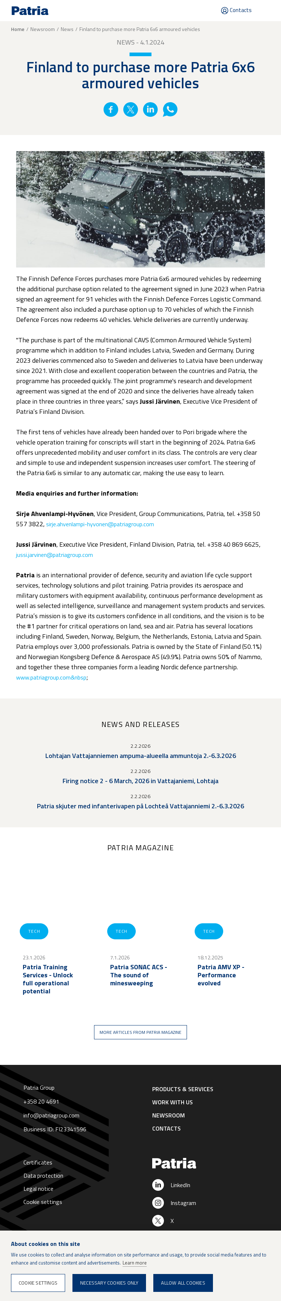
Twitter (130, 109)
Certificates (37, 1162)
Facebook (111, 109)
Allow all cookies (183, 1282)
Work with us (172, 1102)
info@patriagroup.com (51, 1115)
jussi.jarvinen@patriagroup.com (54, 554)
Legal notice (38, 1188)
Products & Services (182, 1089)
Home (18, 29)
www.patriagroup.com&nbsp (51, 677)
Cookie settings (42, 1201)
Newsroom (42, 29)
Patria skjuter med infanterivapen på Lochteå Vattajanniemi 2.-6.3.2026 (140, 806)
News (67, 29)
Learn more (135, 1262)
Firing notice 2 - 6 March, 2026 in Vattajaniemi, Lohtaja (140, 781)
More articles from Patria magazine (140, 1032)
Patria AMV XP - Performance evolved (221, 975)
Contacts (241, 10)
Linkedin (150, 109)
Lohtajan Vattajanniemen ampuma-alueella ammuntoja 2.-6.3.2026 (140, 756)
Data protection (43, 1175)
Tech (34, 931)
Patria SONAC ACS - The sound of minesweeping (138, 975)
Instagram (183, 1202)
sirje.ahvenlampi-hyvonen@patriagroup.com (100, 524)
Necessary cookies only (109, 1282)
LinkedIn (180, 1185)
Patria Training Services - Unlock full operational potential (48, 979)
